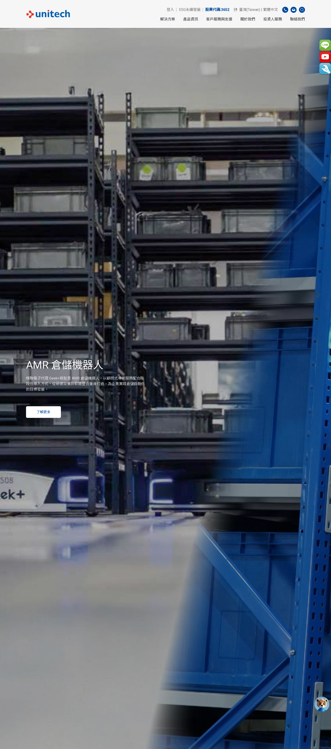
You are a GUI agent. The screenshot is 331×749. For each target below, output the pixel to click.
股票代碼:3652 (217, 9)
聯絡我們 (297, 19)
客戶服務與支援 (219, 19)
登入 (170, 9)
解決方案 (167, 19)
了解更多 (43, 412)
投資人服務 (272, 19)
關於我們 (247, 19)
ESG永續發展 (190, 9)
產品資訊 (190, 19)
